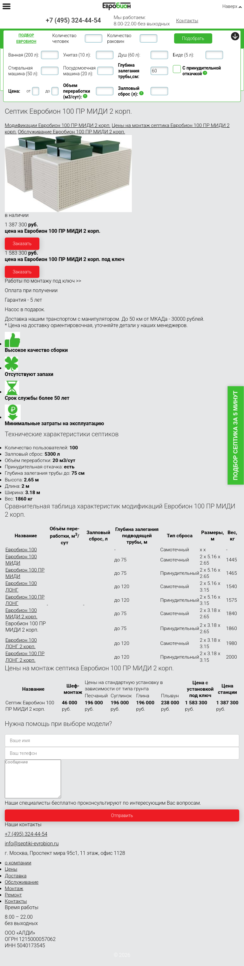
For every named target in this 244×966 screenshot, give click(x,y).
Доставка (15, 883)
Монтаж (14, 896)
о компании (18, 870)
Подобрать (193, 38)
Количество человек (64, 38)
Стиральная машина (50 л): (23, 70)
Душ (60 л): (129, 54)
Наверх (229, 6)
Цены (11, 877)
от (28, 91)
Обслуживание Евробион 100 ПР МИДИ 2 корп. (71, 132)
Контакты (187, 20)
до (47, 91)
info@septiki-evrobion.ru (32, 851)
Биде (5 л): (183, 54)
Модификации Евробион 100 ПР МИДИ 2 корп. (58, 125)
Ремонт (13, 902)
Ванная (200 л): (23, 54)
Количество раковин (119, 38)
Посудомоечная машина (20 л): (79, 70)
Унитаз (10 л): (77, 54)
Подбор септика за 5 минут (236, 435)
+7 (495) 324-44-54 (73, 20)
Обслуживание (21, 890)
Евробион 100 (21, 550)
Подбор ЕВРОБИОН (26, 38)
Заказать (22, 243)
